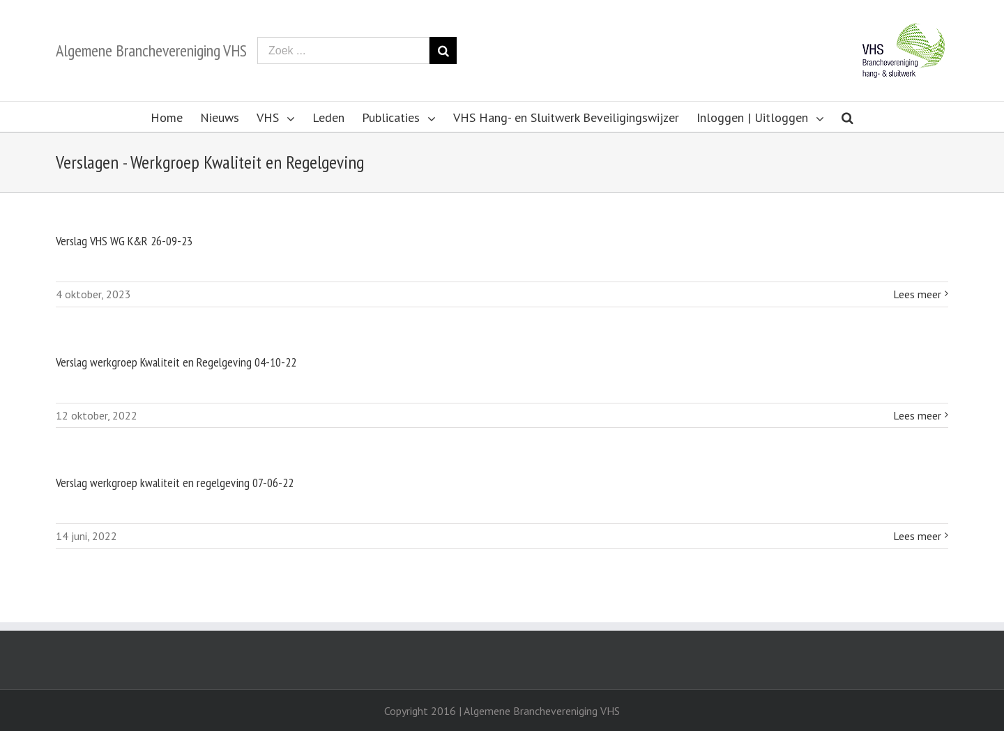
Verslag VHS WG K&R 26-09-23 (124, 241)
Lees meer (917, 294)
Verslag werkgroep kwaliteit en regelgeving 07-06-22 (175, 483)
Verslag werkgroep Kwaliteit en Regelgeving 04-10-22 (176, 362)
